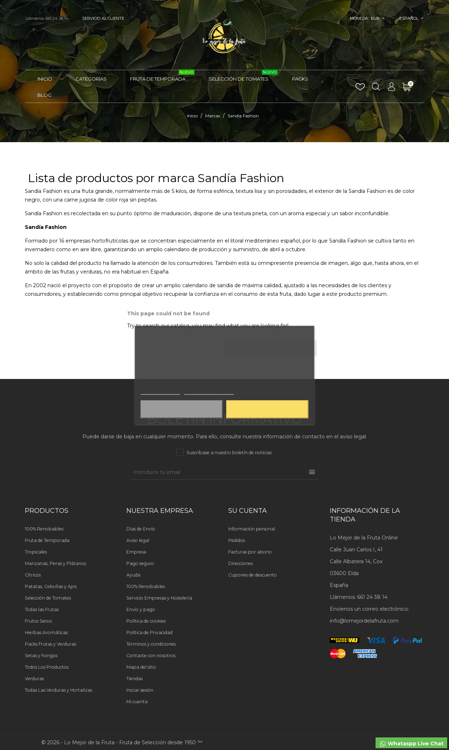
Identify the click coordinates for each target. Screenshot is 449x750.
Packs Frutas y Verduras (50, 644)
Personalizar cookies (209, 391)
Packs (300, 79)
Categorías (91, 79)
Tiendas (134, 678)
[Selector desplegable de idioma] (411, 18)
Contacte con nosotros (150, 655)
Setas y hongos (41, 655)
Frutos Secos (38, 621)
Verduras (34, 678)
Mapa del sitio (141, 667)
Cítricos (33, 575)
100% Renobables (44, 529)
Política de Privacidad (149, 632)
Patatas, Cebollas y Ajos (51, 586)
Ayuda (133, 575)
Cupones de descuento (252, 575)
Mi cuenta (137, 701)
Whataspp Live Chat (411, 743)
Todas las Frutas (42, 609)
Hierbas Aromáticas (46, 632)
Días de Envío (140, 529)
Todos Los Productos (46, 667)
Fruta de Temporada (162, 76)
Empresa (136, 552)
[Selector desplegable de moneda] (378, 18)
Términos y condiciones (151, 644)
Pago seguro (140, 563)
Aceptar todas (268, 409)
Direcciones (240, 563)
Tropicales (36, 552)
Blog (44, 95)
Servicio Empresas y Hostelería (159, 598)
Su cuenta (247, 511)
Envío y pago (140, 609)
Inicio (44, 79)
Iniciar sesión (139, 690)
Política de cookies (146, 621)
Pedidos (236, 540)
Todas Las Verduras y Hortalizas (58, 690)
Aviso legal (137, 540)
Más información (160, 391)
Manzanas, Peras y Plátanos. (56, 563)
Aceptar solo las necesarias (182, 409)
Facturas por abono (250, 552)
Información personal (251, 529)
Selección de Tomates (243, 76)
